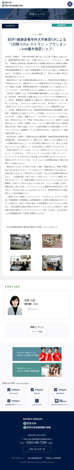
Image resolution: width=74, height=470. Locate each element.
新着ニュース (9, 18)
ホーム (2, 18)
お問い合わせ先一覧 (37, 449)
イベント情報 (37, 332)
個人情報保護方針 (35, 458)
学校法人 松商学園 (53, 458)
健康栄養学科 (61, 25)
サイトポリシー (18, 458)
